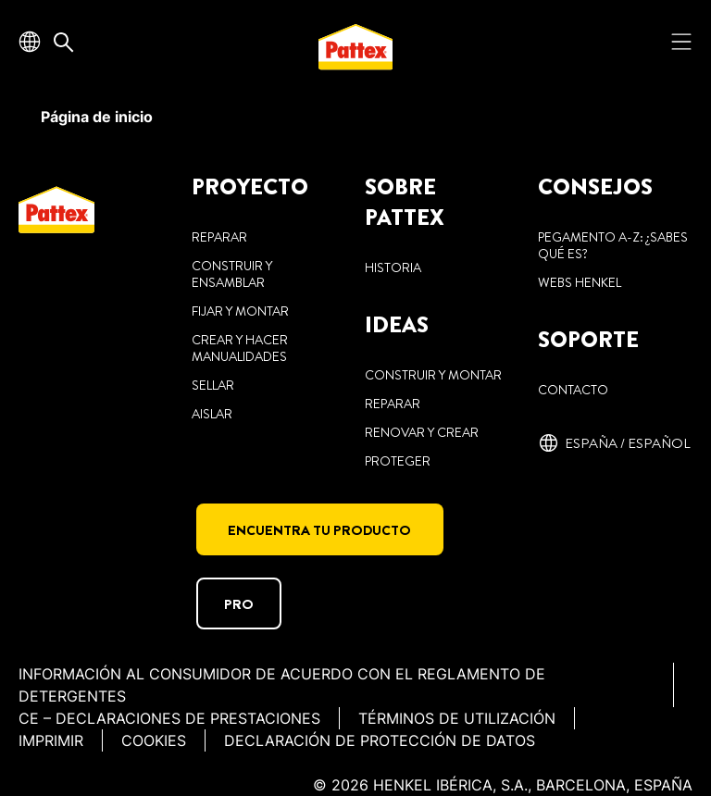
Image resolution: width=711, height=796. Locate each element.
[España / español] (614, 443)
